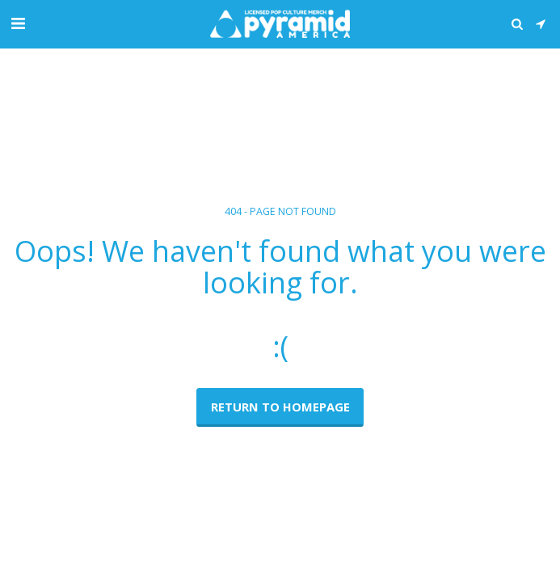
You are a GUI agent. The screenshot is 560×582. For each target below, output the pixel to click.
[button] (18, 23)
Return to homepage (280, 407)
